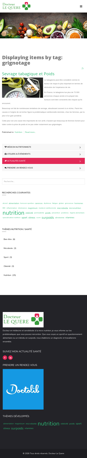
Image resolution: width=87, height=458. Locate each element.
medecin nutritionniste (47, 208)
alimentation (14, 203)
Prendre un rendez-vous (19, 168)
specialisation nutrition (11, 217)
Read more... (30, 132)
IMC (4, 208)
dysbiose (47, 203)
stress (31, 217)
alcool (5, 203)
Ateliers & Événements (17, 154)
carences (39, 203)
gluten (61, 203)
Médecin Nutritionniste (18, 147)
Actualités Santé (15, 161)
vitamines (69, 217)
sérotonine (59, 217)
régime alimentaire (77, 213)
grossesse (69, 203)
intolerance (22, 208)
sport (24, 217)
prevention (56, 213)
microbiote (62, 208)
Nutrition (18, 132)
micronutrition (75, 208)
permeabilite (39, 213)
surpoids (48, 218)
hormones (78, 203)
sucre (38, 217)
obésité (29, 212)
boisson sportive (27, 203)
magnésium (33, 208)
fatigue (55, 203)
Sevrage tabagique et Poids (28, 73)
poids (48, 212)
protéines (65, 213)
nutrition (13, 212)
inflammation (12, 208)
